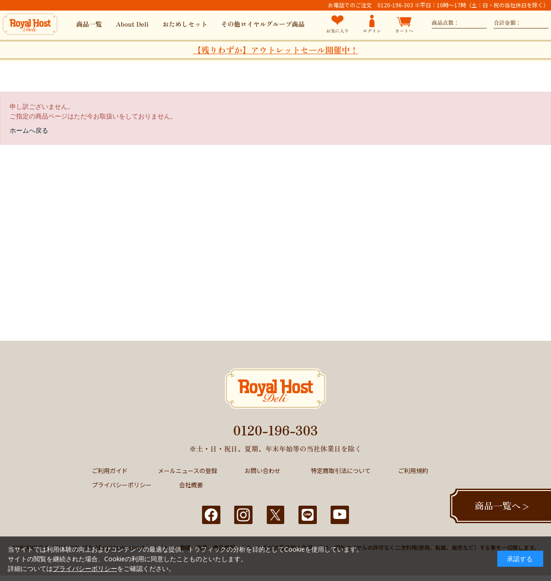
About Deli (132, 23)
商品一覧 (89, 23)
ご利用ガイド (110, 470)
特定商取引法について (341, 470)
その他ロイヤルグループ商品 (263, 23)
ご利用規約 (413, 470)
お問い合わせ (263, 470)
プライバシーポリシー (122, 484)
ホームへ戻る (29, 130)
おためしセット (185, 23)
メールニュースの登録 (187, 470)
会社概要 (191, 484)
